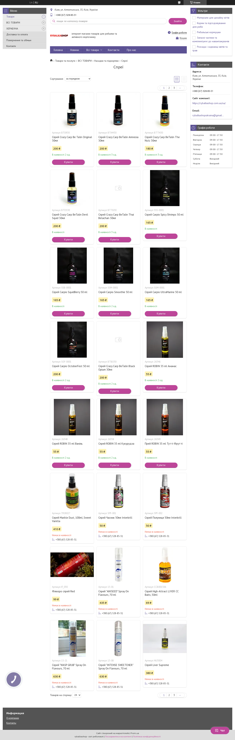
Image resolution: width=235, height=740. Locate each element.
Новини (74, 50)
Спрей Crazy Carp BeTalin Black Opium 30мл (116, 367)
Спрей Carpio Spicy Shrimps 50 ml (164, 214)
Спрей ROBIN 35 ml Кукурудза (116, 443)
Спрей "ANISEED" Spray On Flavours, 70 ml (113, 593)
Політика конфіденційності (147, 736)
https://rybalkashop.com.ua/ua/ (209, 103)
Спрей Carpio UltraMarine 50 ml (163, 292)
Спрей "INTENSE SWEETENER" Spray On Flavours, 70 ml (115, 666)
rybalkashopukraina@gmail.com (208, 115)
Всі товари (92, 50)
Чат (220, 730)
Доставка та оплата (17, 34)
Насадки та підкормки (106, 60)
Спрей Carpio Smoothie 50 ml (115, 292)
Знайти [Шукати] (178, 21)
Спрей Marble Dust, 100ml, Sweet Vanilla (71, 519)
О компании (12, 718)
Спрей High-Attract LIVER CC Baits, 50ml (161, 593)
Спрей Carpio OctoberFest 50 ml (71, 366)
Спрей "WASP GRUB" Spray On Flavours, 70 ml (69, 666)
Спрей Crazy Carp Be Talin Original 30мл (72, 138)
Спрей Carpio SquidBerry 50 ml (69, 292)
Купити (68, 162)
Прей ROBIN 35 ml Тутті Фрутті (164, 443)
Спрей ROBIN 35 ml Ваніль (67, 443)
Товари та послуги (65, 60)
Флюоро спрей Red (63, 591)
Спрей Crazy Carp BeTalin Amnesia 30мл (118, 138)
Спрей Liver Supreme (157, 665)
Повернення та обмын (18, 40)
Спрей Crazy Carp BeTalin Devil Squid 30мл (70, 216)
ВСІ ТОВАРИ (13, 22)
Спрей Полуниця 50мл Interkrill (163, 517)
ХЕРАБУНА (12, 28)
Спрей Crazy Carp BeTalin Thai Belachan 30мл (116, 216)
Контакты (11, 723)
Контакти (11, 46)
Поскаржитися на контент (118, 736)
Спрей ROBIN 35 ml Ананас (161, 366)
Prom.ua (135, 733)
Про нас (131, 50)
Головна (58, 50)
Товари (10, 16)
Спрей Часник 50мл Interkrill (115, 517)
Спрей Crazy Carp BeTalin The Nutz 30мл (162, 138)
